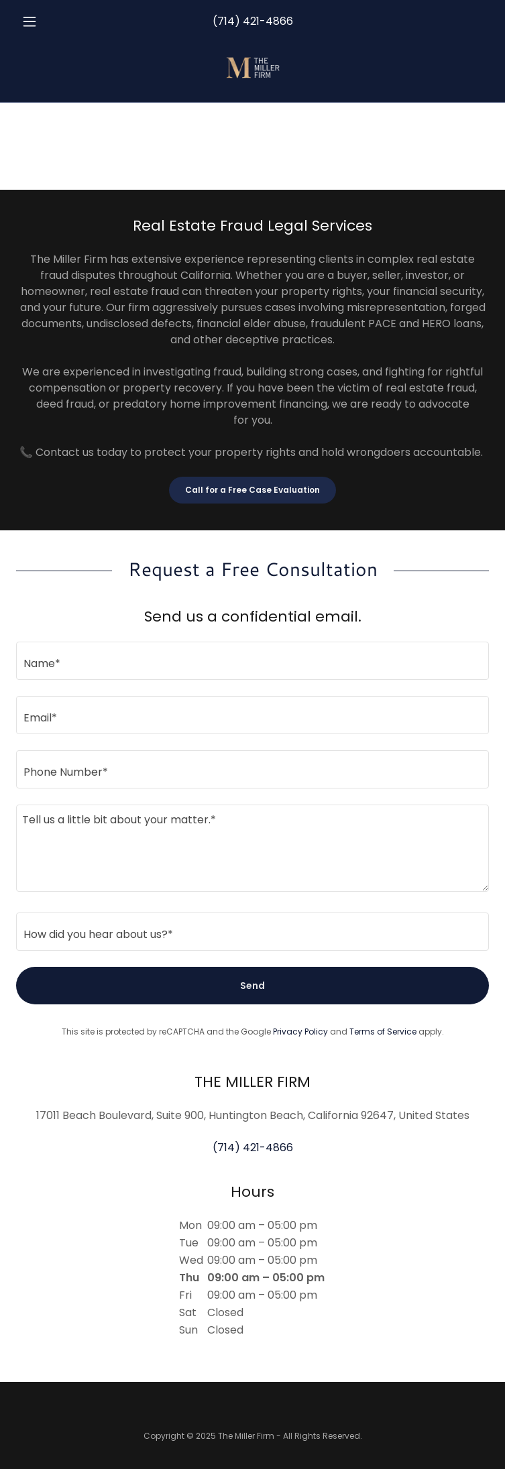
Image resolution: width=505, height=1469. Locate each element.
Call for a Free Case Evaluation (252, 489)
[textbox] (252, 661)
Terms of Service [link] (382, 1031)
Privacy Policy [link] (300, 1031)
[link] (253, 67)
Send (252, 985)
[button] (51, 21)
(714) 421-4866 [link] (253, 21)
